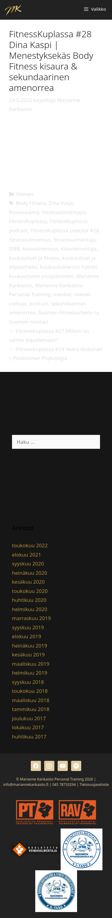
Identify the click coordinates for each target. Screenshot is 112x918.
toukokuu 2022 (30, 545)
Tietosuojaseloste (94, 784)
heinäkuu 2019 (29, 645)
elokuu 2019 (26, 636)
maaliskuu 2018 (30, 700)
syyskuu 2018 (28, 682)
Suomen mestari (28, 321)
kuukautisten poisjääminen (41, 276)
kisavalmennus (40, 248)
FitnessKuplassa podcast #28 (64, 230)
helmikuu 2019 (29, 672)
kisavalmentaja (78, 248)
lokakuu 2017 (28, 727)
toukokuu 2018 (30, 690)
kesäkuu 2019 (28, 654)
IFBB (14, 248)
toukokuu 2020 (30, 591)
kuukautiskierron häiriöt (68, 266)
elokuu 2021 (26, 554)
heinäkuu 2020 (29, 572)
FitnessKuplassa (28, 221)
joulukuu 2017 (29, 718)
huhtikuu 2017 (29, 736)
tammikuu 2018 (30, 709)
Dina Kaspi (61, 203)
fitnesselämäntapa (64, 212)
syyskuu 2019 (28, 627)
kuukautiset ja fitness (34, 257)
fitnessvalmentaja (74, 239)
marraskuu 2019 (31, 618)
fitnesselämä (24, 212)
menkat (62, 294)
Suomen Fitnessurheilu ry (68, 312)
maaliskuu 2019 (30, 663)
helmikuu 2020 (29, 609)
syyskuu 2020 (28, 563)
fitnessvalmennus (30, 239)
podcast (38, 303)
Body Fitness (31, 203)
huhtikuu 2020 (29, 599)
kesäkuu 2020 (28, 581)
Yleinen (24, 194)
